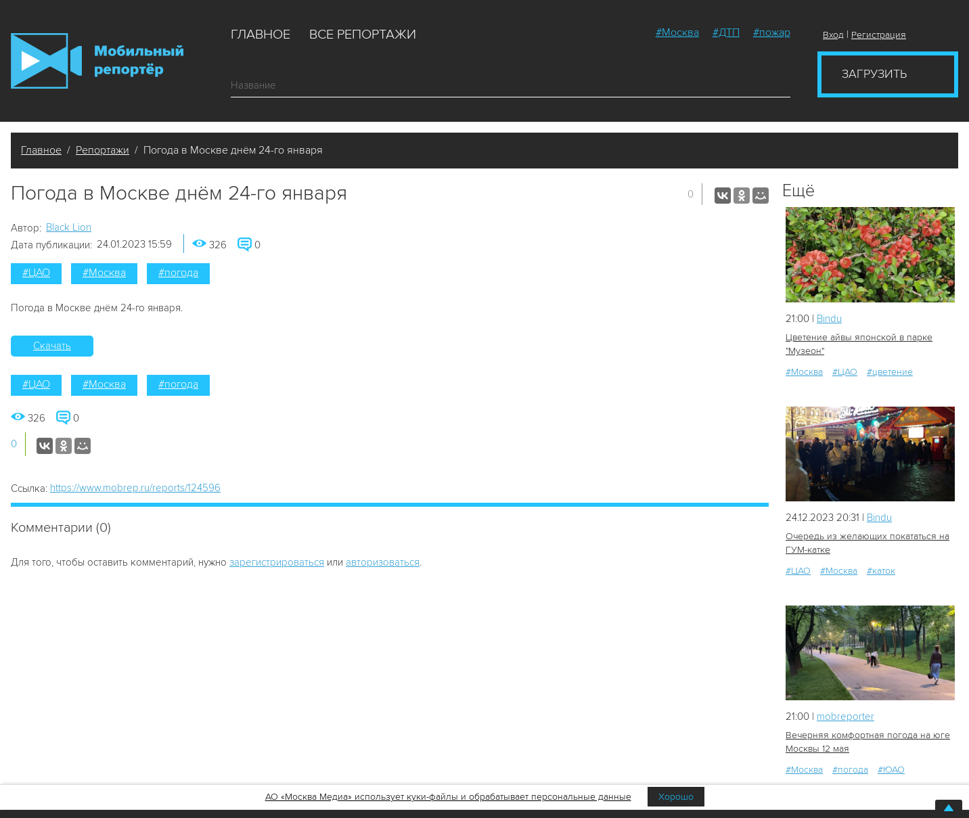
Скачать (52, 346)
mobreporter (845, 716)
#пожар (771, 32)
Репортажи (102, 150)
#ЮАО (891, 769)
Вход (833, 35)
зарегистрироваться (276, 562)
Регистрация (878, 35)
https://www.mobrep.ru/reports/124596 (135, 488)
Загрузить (874, 73)
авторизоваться (383, 562)
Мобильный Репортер (97, 61)
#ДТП (726, 32)
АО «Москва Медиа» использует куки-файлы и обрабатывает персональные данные (448, 796)
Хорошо (676, 796)
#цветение (890, 372)
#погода (178, 272)
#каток (881, 570)
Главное (260, 34)
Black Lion (68, 227)
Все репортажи (362, 34)
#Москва (677, 32)
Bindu (829, 319)
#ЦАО (36, 272)
